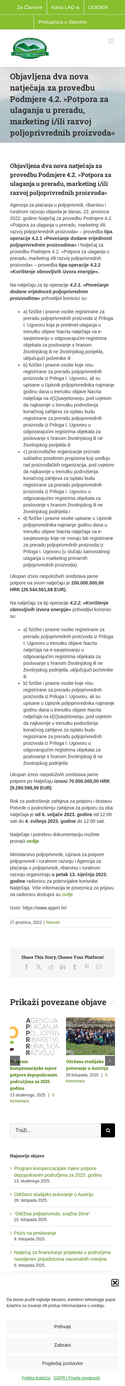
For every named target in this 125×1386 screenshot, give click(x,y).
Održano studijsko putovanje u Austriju (53, 1194)
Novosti (53, 922)
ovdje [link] (33, 841)
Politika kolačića (36, 1378)
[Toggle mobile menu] (111, 41)
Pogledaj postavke (62, 1363)
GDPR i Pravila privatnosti (77, 1378)
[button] (115, 1282)
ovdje (67, 894)
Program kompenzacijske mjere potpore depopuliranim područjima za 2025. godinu (33, 1074)
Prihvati (62, 1326)
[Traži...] (55, 1130)
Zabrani (62, 1345)
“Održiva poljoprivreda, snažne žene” (52, 1213)
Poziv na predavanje (35, 1233)
